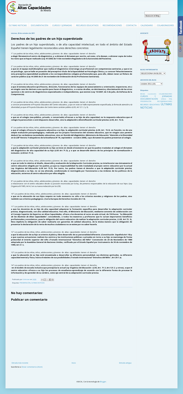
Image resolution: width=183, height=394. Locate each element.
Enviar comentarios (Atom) (32, 367)
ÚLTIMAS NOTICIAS (18, 25)
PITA (170, 99)
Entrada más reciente (20, 363)
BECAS (142, 94)
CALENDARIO (147, 25)
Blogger (103, 381)
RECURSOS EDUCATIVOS (87, 25)
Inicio (74, 363)
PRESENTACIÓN (25, 283)
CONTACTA (131, 25)
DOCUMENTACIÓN (39, 25)
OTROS (163, 99)
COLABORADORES (165, 25)
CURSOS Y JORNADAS (62, 25)
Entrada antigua (125, 363)
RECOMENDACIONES (112, 25)
